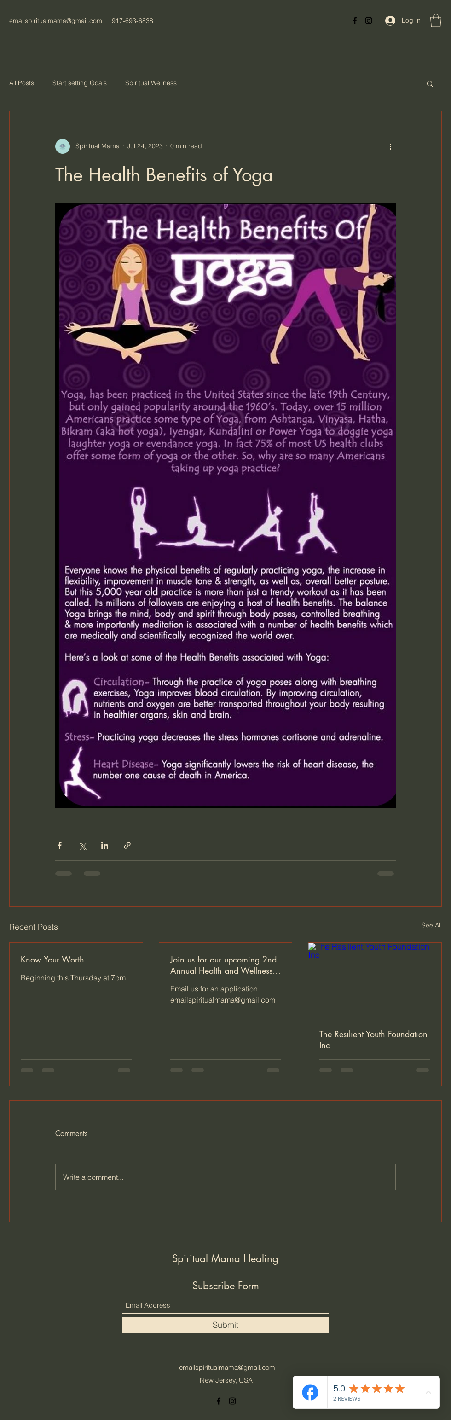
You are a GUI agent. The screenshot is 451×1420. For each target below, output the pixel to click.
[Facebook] (354, 20)
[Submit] (225, 1325)
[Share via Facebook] (59, 845)
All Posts (21, 83)
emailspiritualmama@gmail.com (55, 21)
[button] (435, 20)
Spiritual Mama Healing (227, 1258)
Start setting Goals (79, 83)
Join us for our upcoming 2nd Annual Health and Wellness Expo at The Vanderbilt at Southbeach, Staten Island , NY (223, 965)
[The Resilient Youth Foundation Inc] (374, 980)
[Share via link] (127, 845)
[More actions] (390, 146)
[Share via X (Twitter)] (82, 845)
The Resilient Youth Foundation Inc (373, 1039)
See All (432, 925)
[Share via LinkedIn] (104, 845)
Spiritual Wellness (151, 83)
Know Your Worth (52, 959)
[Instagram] (368, 20)
